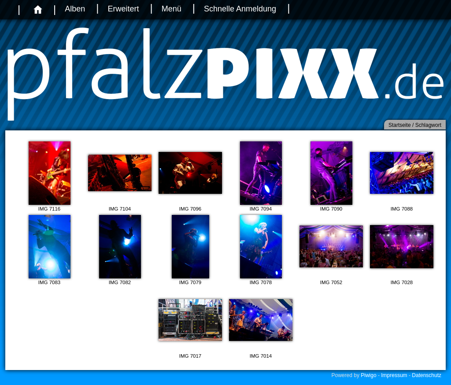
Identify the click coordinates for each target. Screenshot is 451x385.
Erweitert (123, 8)
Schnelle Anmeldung (240, 8)
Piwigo (368, 375)
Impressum (394, 375)
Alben (75, 8)
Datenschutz (426, 375)
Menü (171, 8)
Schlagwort (428, 125)
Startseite (399, 125)
